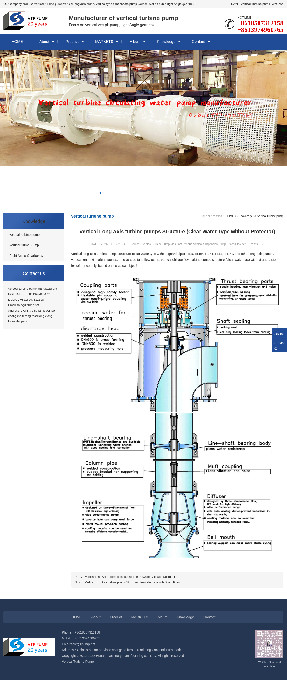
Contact (198, 42)
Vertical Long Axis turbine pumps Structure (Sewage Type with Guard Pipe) (131, 576)
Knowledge (166, 42)
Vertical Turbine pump (255, 4)
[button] (101, 193)
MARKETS (104, 42)
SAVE (235, 4)
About (44, 42)
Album (135, 42)
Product (72, 42)
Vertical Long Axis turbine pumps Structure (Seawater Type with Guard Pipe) (132, 582)
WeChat (277, 4)
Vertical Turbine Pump (78, 661)
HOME (17, 42)
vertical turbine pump (271, 216)
